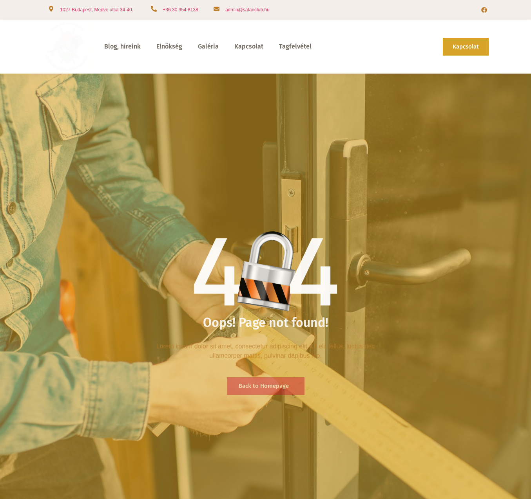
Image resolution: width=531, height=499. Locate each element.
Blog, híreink (122, 46)
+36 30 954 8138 (180, 10)
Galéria (208, 46)
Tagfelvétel (295, 46)
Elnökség (169, 46)
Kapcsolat (248, 46)
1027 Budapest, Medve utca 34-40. (96, 10)
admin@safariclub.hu (247, 10)
